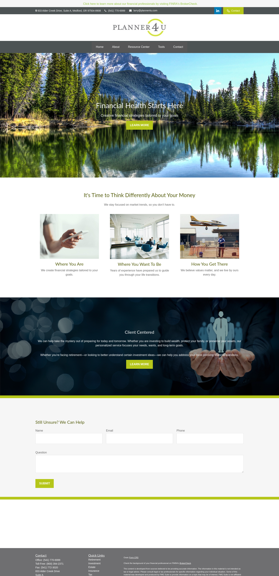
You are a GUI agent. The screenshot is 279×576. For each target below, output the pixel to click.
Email (109, 430)
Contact (233, 10)
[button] (100, 47)
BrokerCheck (185, 563)
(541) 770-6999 (114, 10)
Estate (92, 567)
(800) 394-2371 (55, 563)
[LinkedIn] (217, 10)
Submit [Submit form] (44, 483)
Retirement (94, 559)
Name (39, 430)
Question (41, 452)
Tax (90, 574)
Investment (94, 563)
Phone (181, 430)
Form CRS (133, 557)
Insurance (93, 570)
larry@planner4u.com (143, 10)
